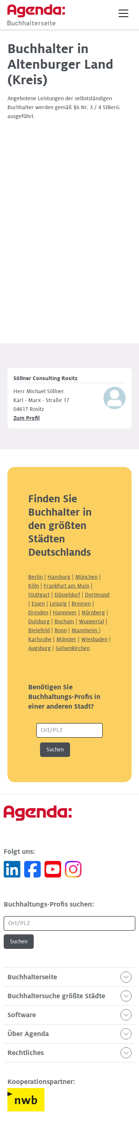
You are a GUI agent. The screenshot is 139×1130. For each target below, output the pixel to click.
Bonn (60, 630)
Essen (38, 604)
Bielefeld (39, 630)
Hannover (65, 612)
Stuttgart (39, 595)
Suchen (55, 749)
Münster (66, 639)
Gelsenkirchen (73, 648)
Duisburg (39, 621)
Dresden (38, 612)
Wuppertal (91, 621)
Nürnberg (93, 612)
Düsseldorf (67, 595)
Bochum (64, 621)
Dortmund (97, 595)
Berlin (35, 577)
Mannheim (85, 630)
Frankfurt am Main (66, 586)
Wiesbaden (94, 639)
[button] (123, 13)
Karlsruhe (40, 639)
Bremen (81, 604)
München (86, 577)
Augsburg (39, 648)
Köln (33, 586)
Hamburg (58, 577)
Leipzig (58, 604)
